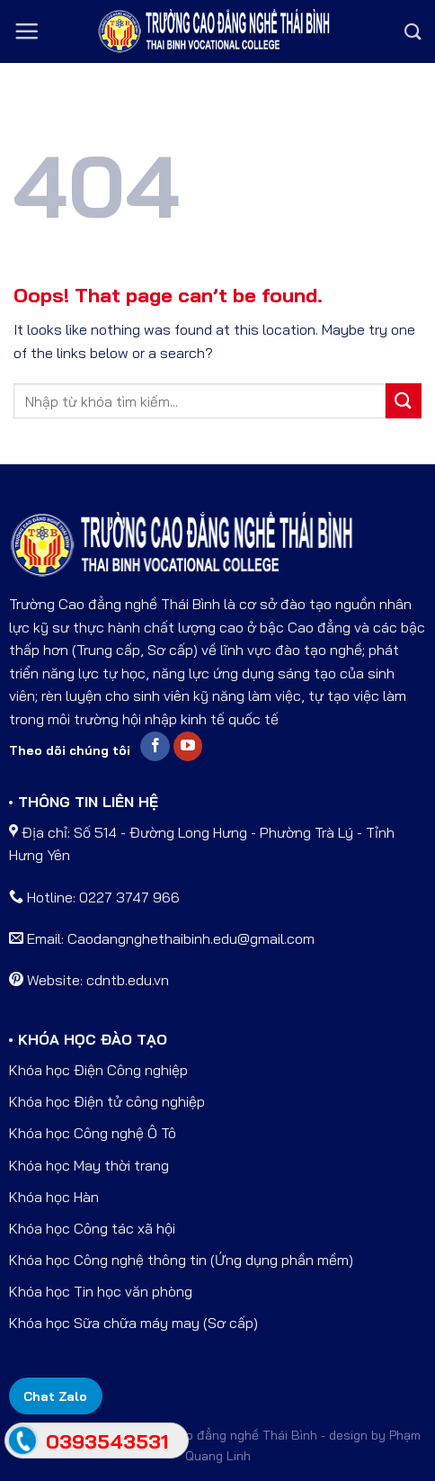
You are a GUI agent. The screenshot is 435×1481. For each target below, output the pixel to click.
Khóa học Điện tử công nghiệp (107, 1101)
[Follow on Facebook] (155, 747)
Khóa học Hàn (54, 1197)
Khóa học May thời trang (89, 1165)
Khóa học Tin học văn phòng (100, 1291)
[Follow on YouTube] (188, 747)
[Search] (413, 31)
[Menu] (26, 31)
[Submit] (404, 400)
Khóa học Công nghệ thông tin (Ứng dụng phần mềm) (181, 1260)
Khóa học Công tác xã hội (92, 1228)
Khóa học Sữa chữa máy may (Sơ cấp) (133, 1323)
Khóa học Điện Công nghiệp (98, 1070)
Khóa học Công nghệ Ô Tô (92, 1133)
